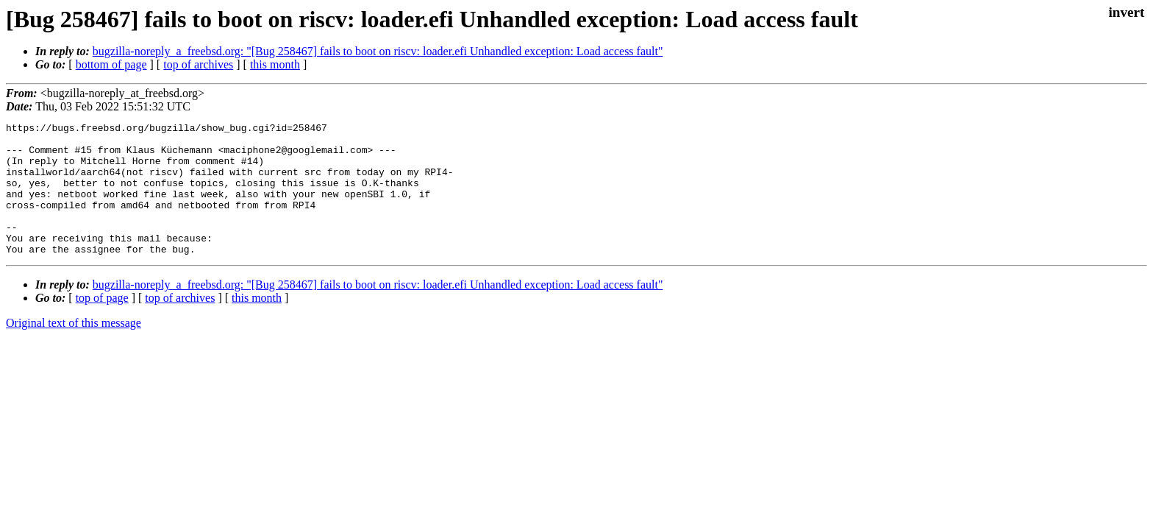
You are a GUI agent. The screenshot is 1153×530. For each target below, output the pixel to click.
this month (275, 64)
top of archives (198, 64)
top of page (102, 324)
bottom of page (111, 64)
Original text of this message (73, 349)
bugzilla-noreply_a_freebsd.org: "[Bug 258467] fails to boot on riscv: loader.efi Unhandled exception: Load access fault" (378, 51)
